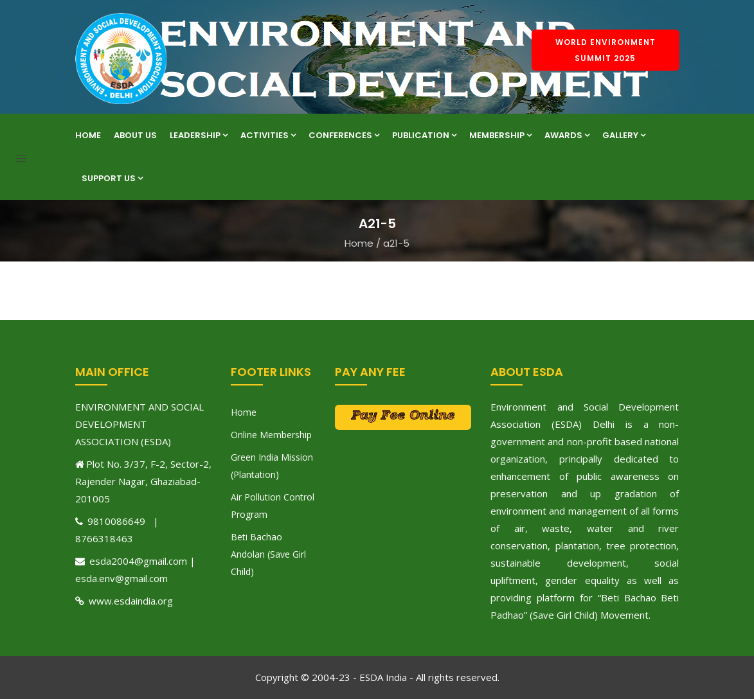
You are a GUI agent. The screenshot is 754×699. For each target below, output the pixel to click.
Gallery (623, 135)
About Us (135, 135)
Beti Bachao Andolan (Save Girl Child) (268, 554)
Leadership (199, 135)
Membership (500, 135)
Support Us (112, 178)
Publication (424, 135)
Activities (268, 135)
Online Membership (271, 435)
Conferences (344, 135)
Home (88, 135)
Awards (566, 135)
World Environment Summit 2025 (605, 50)
